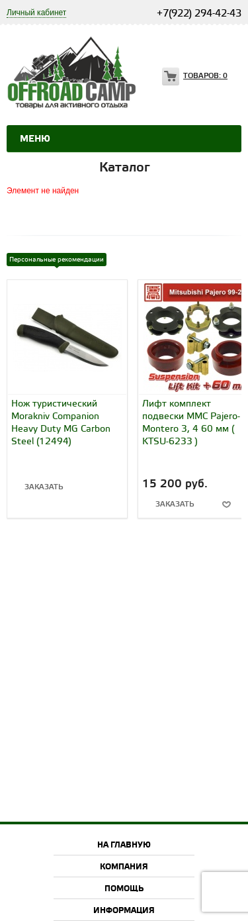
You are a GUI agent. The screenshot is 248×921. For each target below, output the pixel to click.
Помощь (124, 889)
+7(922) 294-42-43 (199, 14)
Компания (124, 867)
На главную (124, 845)
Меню (35, 139)
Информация (124, 911)
